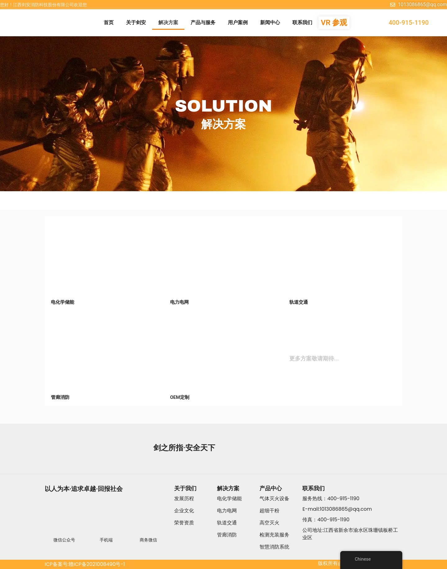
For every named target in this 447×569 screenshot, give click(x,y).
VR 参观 (334, 22)
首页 (109, 22)
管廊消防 (60, 397)
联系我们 (302, 22)
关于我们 (185, 488)
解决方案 (168, 22)
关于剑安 (136, 22)
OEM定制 (179, 397)
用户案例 (238, 22)
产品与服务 (203, 22)
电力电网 (179, 302)
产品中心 (271, 488)
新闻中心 (270, 22)
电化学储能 (62, 302)
